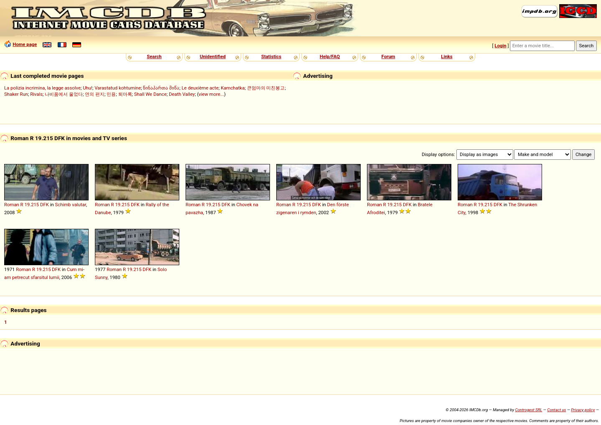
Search (154, 56)
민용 (111, 94)
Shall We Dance (150, 94)
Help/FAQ (330, 56)
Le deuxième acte (200, 88)
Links (446, 56)
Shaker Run (16, 94)
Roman (11, 204)
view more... (211, 94)
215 (35, 204)
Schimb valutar (70, 204)
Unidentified (213, 56)
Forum (388, 56)
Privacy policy (583, 409)
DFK (44, 204)
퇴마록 (125, 94)
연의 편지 (94, 94)
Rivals (36, 94)
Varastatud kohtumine (117, 88)
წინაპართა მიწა (161, 88)
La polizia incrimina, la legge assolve (42, 88)
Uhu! (87, 88)
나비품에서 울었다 (64, 94)
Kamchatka (232, 88)
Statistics (271, 56)
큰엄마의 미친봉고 (266, 88)
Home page (25, 44)
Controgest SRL (528, 409)
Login (500, 46)
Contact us (556, 409)
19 (27, 204)
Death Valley (182, 94)
